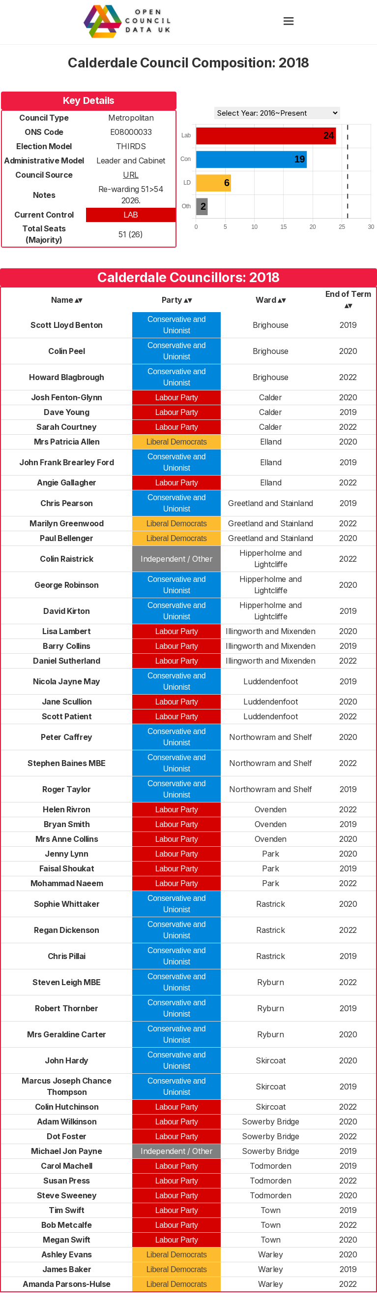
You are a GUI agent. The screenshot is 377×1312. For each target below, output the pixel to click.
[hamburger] (288, 22)
